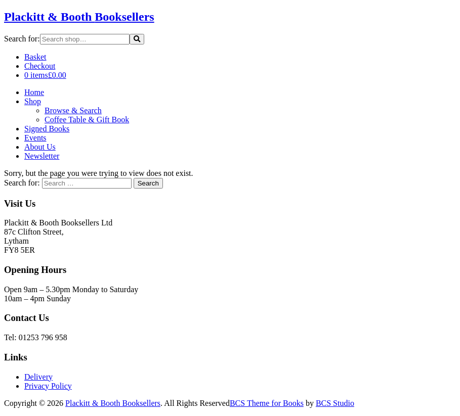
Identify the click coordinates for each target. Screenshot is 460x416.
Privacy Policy (48, 386)
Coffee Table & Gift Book (87, 119)
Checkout (39, 66)
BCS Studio (335, 403)
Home (34, 92)
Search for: (22, 38)
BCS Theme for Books (267, 403)
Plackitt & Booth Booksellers (112, 403)
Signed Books (46, 128)
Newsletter (41, 156)
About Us (40, 147)
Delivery (38, 377)
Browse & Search (73, 110)
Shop (32, 101)
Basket (35, 57)
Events (35, 137)
